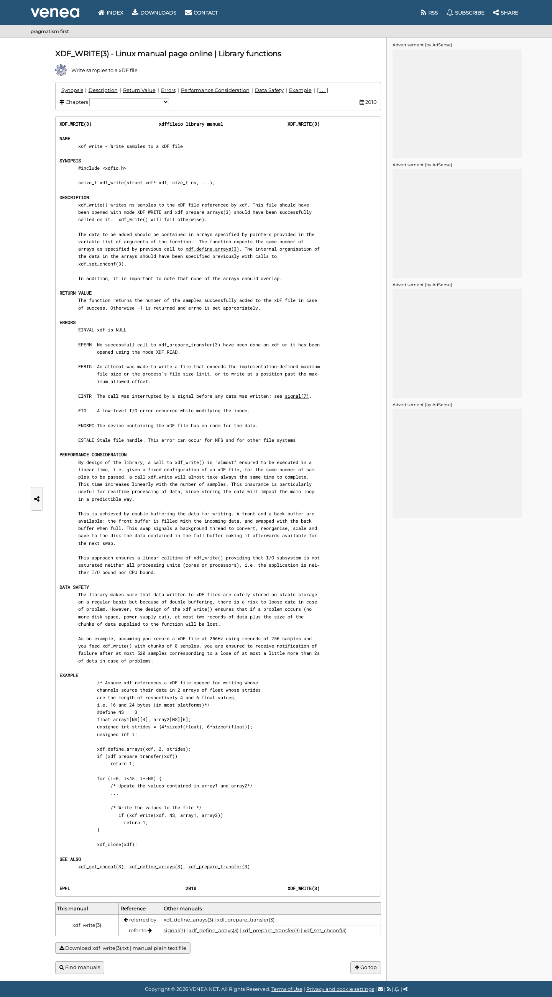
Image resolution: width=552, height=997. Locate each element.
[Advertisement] (457, 103)
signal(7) (297, 396)
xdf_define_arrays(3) (212, 249)
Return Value (139, 90)
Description (103, 90)
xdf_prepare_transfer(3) (189, 344)
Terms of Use (286, 989)
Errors (168, 90)
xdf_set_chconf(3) (101, 264)
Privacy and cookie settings (340, 989)
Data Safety (269, 90)
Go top (366, 967)
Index (110, 12)
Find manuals (79, 967)
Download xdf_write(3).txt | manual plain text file (122, 948)
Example (300, 90)
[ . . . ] (322, 90)
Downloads (154, 12)
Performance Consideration (215, 90)
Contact (201, 12)
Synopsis (72, 90)
